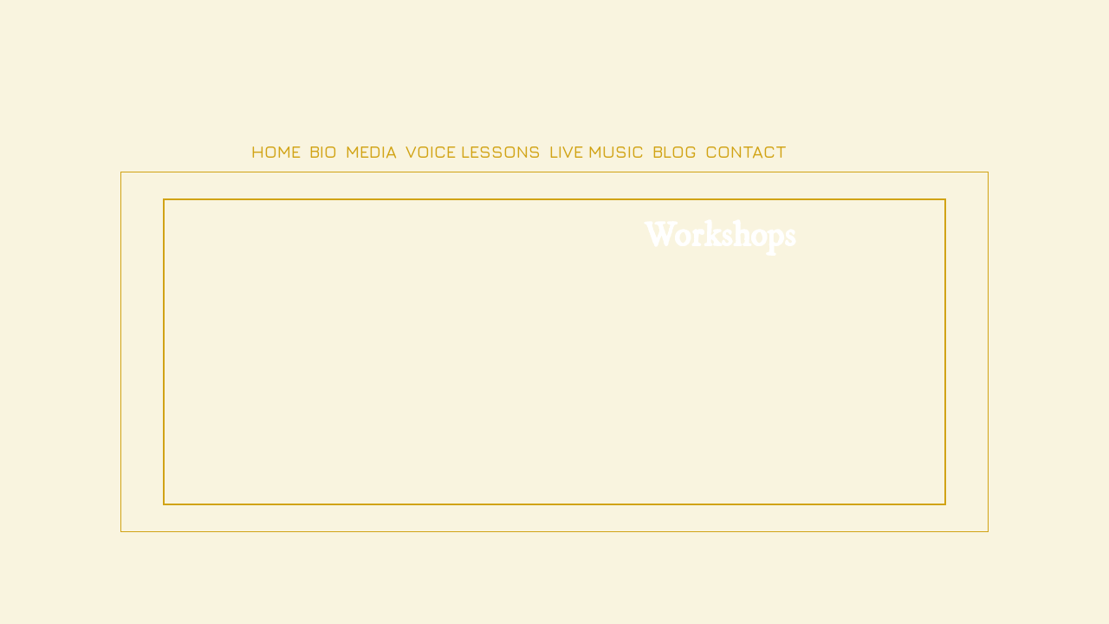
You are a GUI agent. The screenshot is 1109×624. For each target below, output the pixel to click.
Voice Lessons (473, 151)
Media (371, 151)
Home (276, 151)
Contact (746, 151)
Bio (323, 151)
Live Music (596, 151)
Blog (674, 151)
